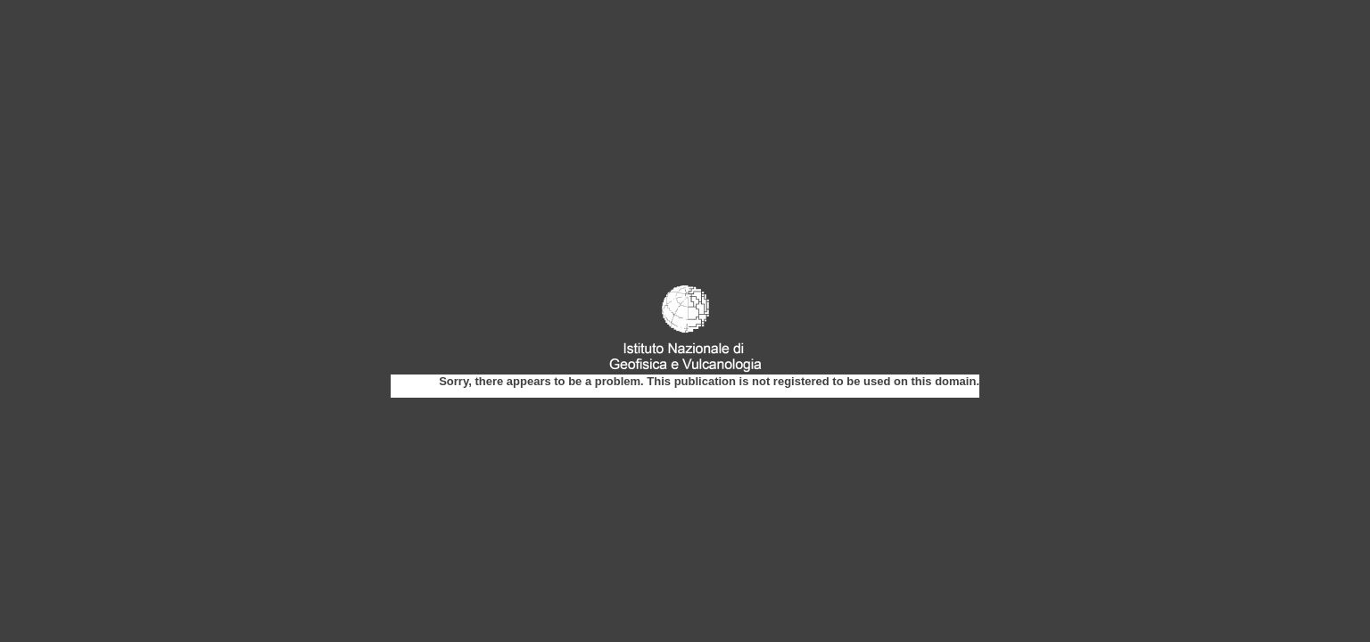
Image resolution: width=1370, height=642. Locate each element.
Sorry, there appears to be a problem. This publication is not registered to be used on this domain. (709, 381)
